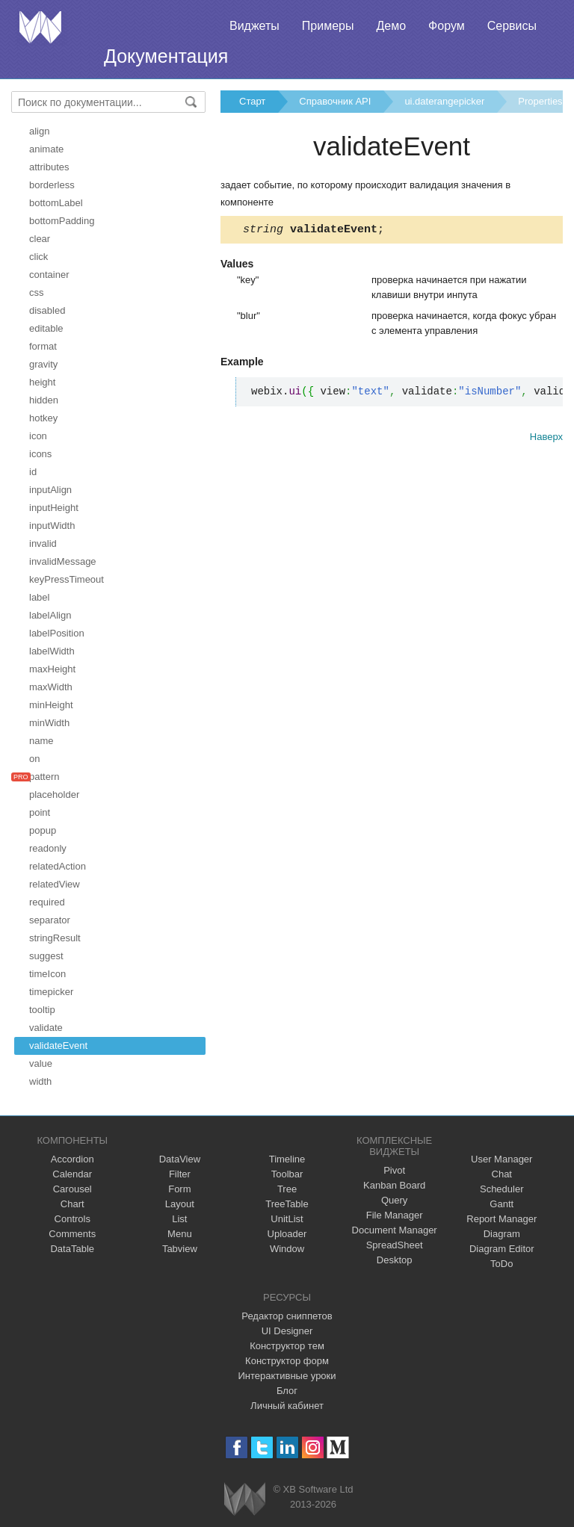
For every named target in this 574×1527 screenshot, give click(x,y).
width (40, 1081)
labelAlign (50, 615)
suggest (46, 955)
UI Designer (287, 1330)
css (36, 292)
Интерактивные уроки (287, 1375)
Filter (180, 1174)
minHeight (51, 704)
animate (46, 149)
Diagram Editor (501, 1248)
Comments (72, 1233)
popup (42, 830)
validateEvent (58, 1045)
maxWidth (50, 687)
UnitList (287, 1218)
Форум (446, 25)
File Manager (394, 1215)
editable (46, 328)
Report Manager (501, 1218)
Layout (179, 1203)
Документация (166, 56)
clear (39, 238)
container (49, 274)
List (179, 1218)
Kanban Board (394, 1185)
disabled (47, 310)
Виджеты (254, 25)
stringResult (55, 938)
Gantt (501, 1203)
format (43, 346)
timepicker (51, 991)
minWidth (49, 722)
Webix (244, 1499)
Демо (391, 25)
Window (287, 1248)
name (41, 740)
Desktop (395, 1260)
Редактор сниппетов (286, 1316)
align (39, 131)
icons (40, 453)
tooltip (42, 1009)
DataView (179, 1159)
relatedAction (57, 866)
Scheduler (502, 1189)
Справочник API (335, 101)
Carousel (72, 1189)
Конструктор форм (287, 1360)
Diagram (502, 1233)
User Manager (501, 1159)
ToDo (501, 1263)
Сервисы (512, 25)
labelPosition (56, 633)
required (47, 902)
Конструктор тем (287, 1345)
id (33, 471)
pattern (44, 776)
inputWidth (52, 525)
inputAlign (50, 489)
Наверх (546, 439)
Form (179, 1189)
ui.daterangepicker (444, 101)
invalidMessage (62, 561)
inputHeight (53, 507)
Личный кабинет (287, 1405)
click (38, 256)
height (42, 382)
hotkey (43, 418)
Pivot (394, 1170)
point (39, 812)
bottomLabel (56, 202)
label (39, 597)
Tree (287, 1189)
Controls (72, 1218)
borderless (52, 185)
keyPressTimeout (66, 579)
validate (46, 1027)
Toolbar (287, 1174)
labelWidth (52, 651)
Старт (252, 101)
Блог (287, 1390)
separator (49, 920)
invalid (43, 543)
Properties (540, 101)
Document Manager (394, 1230)
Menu (179, 1233)
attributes (49, 167)
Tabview (179, 1248)
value (40, 1063)
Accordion (72, 1159)
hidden (43, 400)
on (34, 758)
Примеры (328, 25)
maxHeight (52, 669)
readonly (48, 848)
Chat (502, 1174)
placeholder (54, 794)
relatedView (54, 884)
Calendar (72, 1174)
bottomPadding (61, 220)
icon (38, 436)
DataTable (72, 1248)
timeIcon (47, 973)
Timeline (287, 1159)
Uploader (287, 1233)
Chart (72, 1203)
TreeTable (286, 1203)
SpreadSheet (394, 1245)
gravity (43, 364)
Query (394, 1200)
